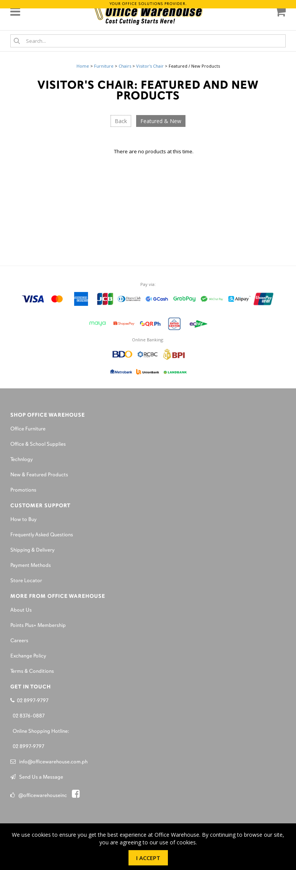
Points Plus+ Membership (38, 625)
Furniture (104, 66)
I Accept (148, 858)
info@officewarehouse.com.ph (49, 762)
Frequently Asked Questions (41, 535)
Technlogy (21, 460)
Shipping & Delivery (32, 550)
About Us (21, 610)
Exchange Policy (28, 656)
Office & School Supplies (38, 444)
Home (82, 66)
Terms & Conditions (32, 671)
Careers (19, 641)
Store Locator (26, 581)
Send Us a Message (36, 777)
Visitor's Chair (150, 66)
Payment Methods (30, 565)
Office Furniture (28, 429)
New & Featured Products (39, 475)
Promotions (23, 490)
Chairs (125, 66)
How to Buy (23, 520)
